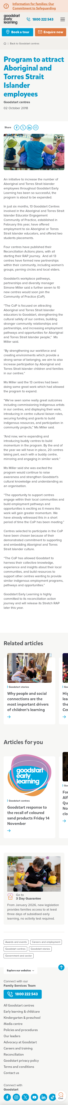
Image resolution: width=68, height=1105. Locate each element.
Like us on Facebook (7, 1097)
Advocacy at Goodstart (20, 1042)
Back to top (61, 967)
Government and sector (18, 956)
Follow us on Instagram (16, 1097)
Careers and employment (46, 942)
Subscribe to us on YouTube (34, 1097)
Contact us (11, 1073)
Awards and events (16, 942)
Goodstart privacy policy (21, 1060)
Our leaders (12, 1036)
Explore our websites (20, 970)
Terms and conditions (19, 1067)
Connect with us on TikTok (52, 1097)
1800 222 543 (39, 19)
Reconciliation (14, 1054)
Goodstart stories (40, 949)
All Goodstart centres (19, 1005)
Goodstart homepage (12, 19)
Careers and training (18, 1048)
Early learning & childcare (22, 1011)
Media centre (13, 1024)
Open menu (62, 19)
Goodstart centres (15, 949)
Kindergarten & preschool (22, 1018)
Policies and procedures (21, 1030)
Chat (60, 1096)
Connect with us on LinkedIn (43, 1097)
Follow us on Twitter (25, 1097)
